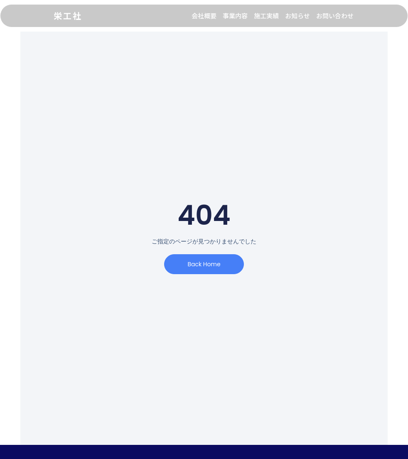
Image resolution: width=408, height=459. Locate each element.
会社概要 (204, 15)
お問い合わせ (335, 15)
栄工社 (68, 16)
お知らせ (297, 15)
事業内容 (235, 15)
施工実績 (266, 15)
